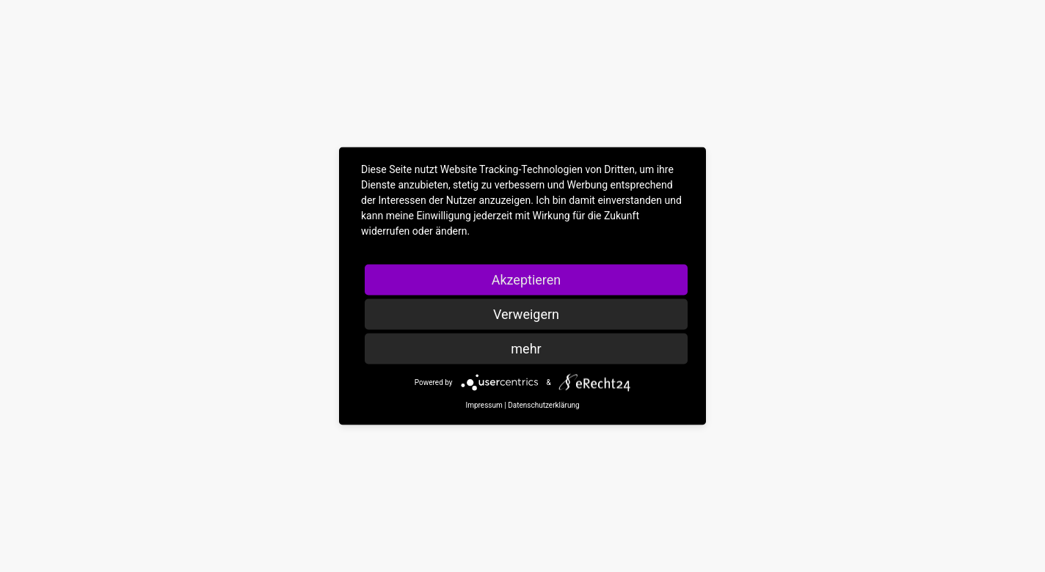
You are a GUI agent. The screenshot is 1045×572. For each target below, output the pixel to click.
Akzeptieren (526, 279)
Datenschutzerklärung (543, 405)
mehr (526, 348)
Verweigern (526, 314)
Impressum (483, 405)
